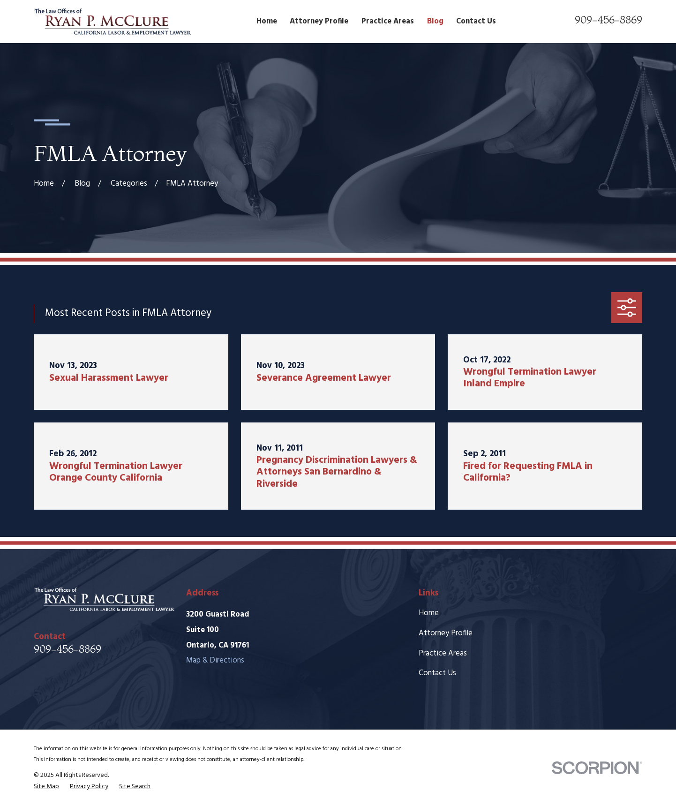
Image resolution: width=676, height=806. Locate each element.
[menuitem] (46, 787)
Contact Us (437, 673)
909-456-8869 (608, 19)
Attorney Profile (446, 633)
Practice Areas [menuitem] (387, 21)
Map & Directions (215, 661)
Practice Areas (443, 654)
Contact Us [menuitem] (476, 21)
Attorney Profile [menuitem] (319, 21)
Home (429, 613)
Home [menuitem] (266, 21)
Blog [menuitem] (435, 21)
